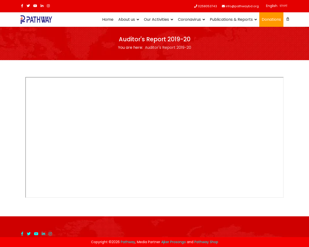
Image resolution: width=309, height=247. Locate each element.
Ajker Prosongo (173, 242)
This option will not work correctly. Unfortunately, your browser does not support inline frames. (154, 137)
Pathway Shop (206, 242)
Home (107, 19)
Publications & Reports (231, 19)
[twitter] (28, 5)
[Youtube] (35, 5)
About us (126, 19)
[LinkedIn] (42, 5)
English (271, 5)
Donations (271, 19)
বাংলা (283, 5)
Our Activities (156, 19)
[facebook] (22, 5)
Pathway (128, 242)
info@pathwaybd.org (242, 6)
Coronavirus (189, 19)
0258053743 (207, 6)
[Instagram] (48, 5)
